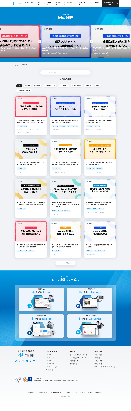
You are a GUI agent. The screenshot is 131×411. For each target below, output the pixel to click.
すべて (25, 85)
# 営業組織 (94, 212)
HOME (17, 64)
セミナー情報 (98, 364)
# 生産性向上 (101, 212)
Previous (39, 41)
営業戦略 (45, 85)
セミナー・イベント (73, 3)
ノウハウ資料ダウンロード (78, 361)
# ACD (53, 254)
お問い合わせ (74, 364)
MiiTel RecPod (50, 364)
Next (91, 41)
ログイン (97, 3)
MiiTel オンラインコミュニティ (103, 370)
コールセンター (105, 85)
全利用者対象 (98, 396)
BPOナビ (97, 367)
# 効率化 (49, 56)
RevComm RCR (41, 396)
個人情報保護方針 (55, 396)
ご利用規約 (67, 396)
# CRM (45, 56)
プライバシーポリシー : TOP (82, 396)
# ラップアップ (21, 254)
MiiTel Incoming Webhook (54, 370)
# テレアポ (10, 56)
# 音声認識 (106, 56)
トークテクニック (25, 90)
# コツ (5, 56)
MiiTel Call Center (52, 367)
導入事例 (64, 3)
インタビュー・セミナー (85, 90)
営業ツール (45, 53)
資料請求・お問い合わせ (109, 3)
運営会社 (30, 396)
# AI (18, 212)
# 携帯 (57, 214)
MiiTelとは (57, 3)
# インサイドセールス (22, 130)
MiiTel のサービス (51, 355)
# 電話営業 (24, 56)
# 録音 (100, 56)
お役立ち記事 (84, 3)
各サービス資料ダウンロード (78, 358)
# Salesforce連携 (90, 254)
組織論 (65, 90)
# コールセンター (21, 172)
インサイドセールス (63, 53)
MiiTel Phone (50, 358)
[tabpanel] (65, 41)
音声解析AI (53, 53)
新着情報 (72, 367)
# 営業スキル (17, 56)
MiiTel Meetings (51, 361)
